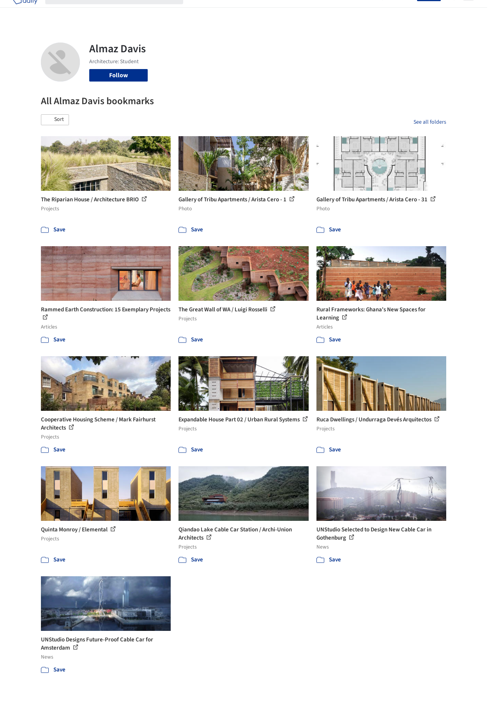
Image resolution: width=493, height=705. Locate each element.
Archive (365, 11)
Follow (118, 75)
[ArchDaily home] (24, 11)
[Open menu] (468, 11)
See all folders (429, 122)
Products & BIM (264, 11)
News (341, 11)
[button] (55, 119)
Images (228, 11)
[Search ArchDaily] (120, 11)
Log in (404, 11)
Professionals (309, 11)
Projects (202, 11)
